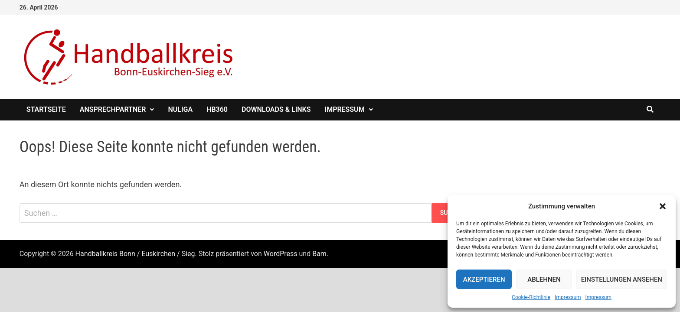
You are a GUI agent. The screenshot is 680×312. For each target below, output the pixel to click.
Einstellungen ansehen (621, 279)
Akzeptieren (484, 279)
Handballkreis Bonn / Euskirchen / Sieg (135, 254)
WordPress (281, 254)
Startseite (46, 109)
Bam (319, 254)
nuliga (180, 109)
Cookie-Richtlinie (531, 297)
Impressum (568, 297)
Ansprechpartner (113, 109)
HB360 (217, 109)
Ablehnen (543, 279)
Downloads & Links (276, 109)
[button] (662, 206)
